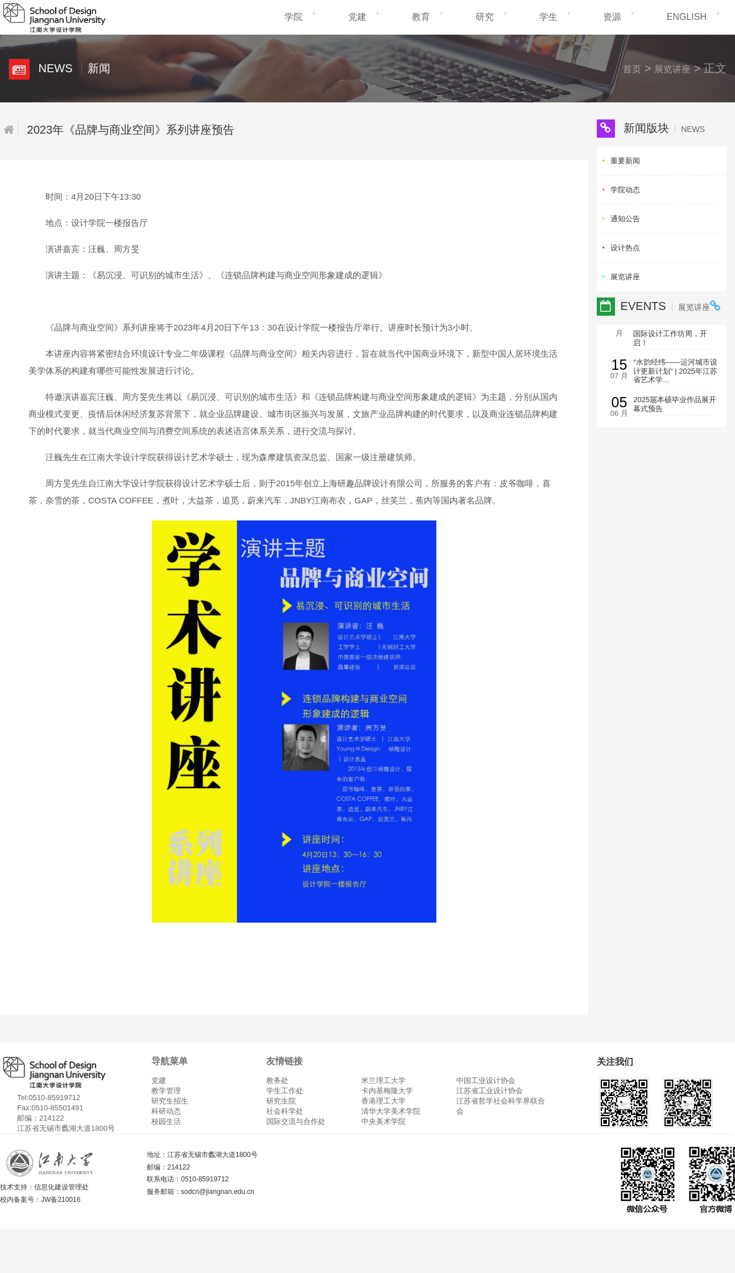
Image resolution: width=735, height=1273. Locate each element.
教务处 (277, 1080)
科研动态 (166, 1111)
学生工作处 (284, 1090)
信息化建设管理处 (61, 1187)
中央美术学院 (383, 1121)
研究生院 (281, 1101)
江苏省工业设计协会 (489, 1090)
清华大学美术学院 (390, 1111)
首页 (632, 69)
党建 (357, 17)
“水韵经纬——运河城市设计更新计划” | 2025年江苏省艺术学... (675, 371)
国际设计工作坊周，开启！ (670, 338)
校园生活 (166, 1121)
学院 (293, 17)
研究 (485, 17)
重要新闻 (625, 160)
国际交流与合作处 (295, 1121)
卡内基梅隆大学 (387, 1090)
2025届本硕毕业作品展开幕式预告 (674, 404)
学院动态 (625, 189)
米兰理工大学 (383, 1080)
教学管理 (166, 1090)
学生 (548, 17)
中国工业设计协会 (485, 1080)
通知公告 (625, 218)
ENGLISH (687, 17)
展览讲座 (672, 69)
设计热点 (625, 247)
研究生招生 (169, 1101)
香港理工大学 (383, 1101)
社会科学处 (284, 1111)
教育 (421, 17)
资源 (612, 17)
